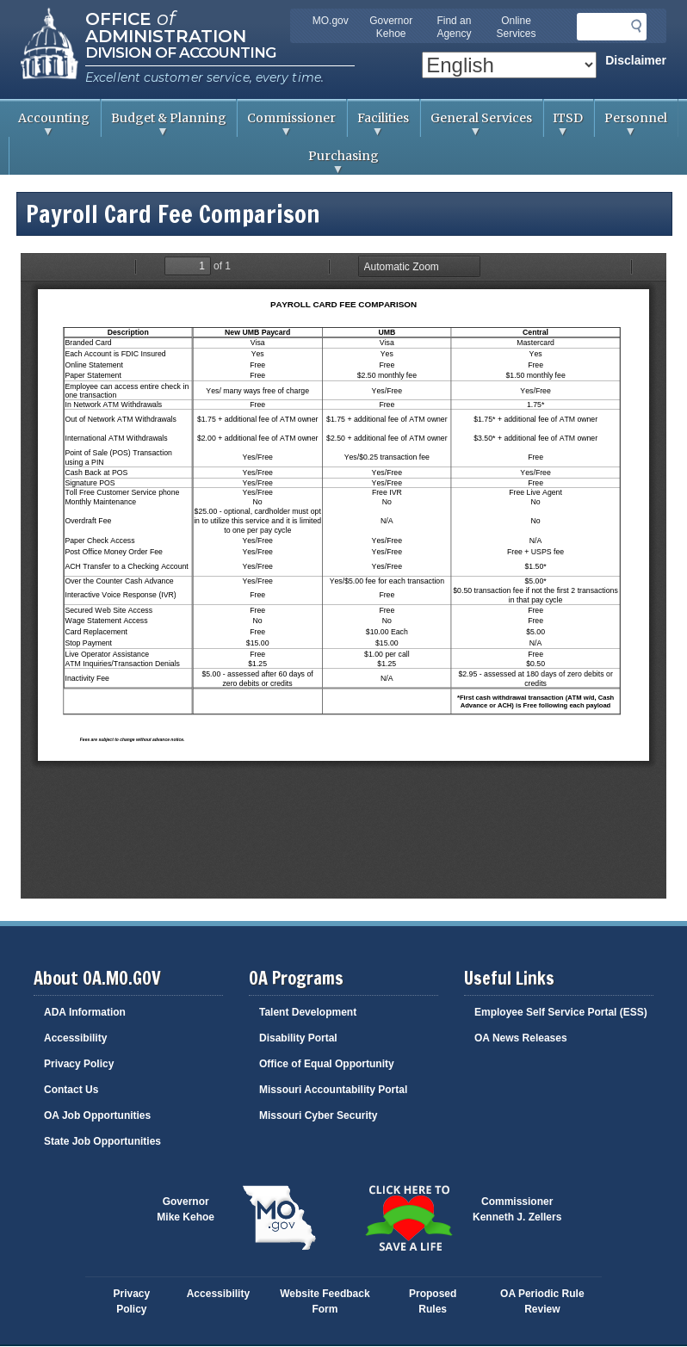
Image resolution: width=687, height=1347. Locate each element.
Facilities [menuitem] (378, 123)
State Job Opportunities (102, 1141)
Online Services (516, 27)
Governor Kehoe (390, 27)
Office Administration (165, 26)
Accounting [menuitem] (49, 123)
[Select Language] (509, 65)
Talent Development (307, 1012)
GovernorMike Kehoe (185, 1209)
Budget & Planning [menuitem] (164, 123)
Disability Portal (298, 1038)
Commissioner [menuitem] (287, 123)
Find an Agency (453, 27)
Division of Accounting (180, 52)
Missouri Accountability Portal (333, 1090)
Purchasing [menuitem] (194, 161)
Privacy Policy (79, 1064)
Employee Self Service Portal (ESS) (560, 1012)
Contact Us (71, 1090)
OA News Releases (520, 1038)
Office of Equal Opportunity (326, 1064)
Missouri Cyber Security (318, 1115)
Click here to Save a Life (408, 1218)
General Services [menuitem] (476, 123)
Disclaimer (635, 60)
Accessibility (75, 1038)
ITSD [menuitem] (564, 123)
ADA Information (85, 1012)
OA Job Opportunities (97, 1115)
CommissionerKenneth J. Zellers (517, 1209)
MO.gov (331, 21)
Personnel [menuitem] (631, 123)
